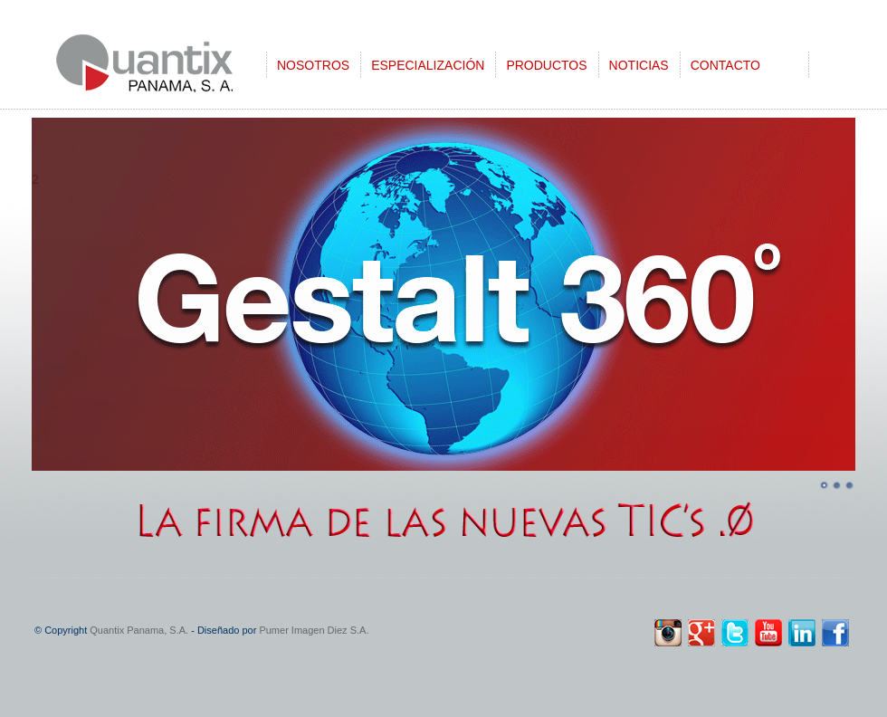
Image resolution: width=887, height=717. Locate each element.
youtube (768, 632)
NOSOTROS (313, 65)
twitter (735, 632)
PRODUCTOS (546, 65)
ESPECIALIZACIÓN (427, 65)
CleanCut (167, 69)
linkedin (801, 632)
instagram (668, 632)
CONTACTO (725, 65)
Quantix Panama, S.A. (139, 630)
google (701, 632)
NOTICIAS (639, 65)
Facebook (835, 632)
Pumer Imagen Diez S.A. (313, 630)
